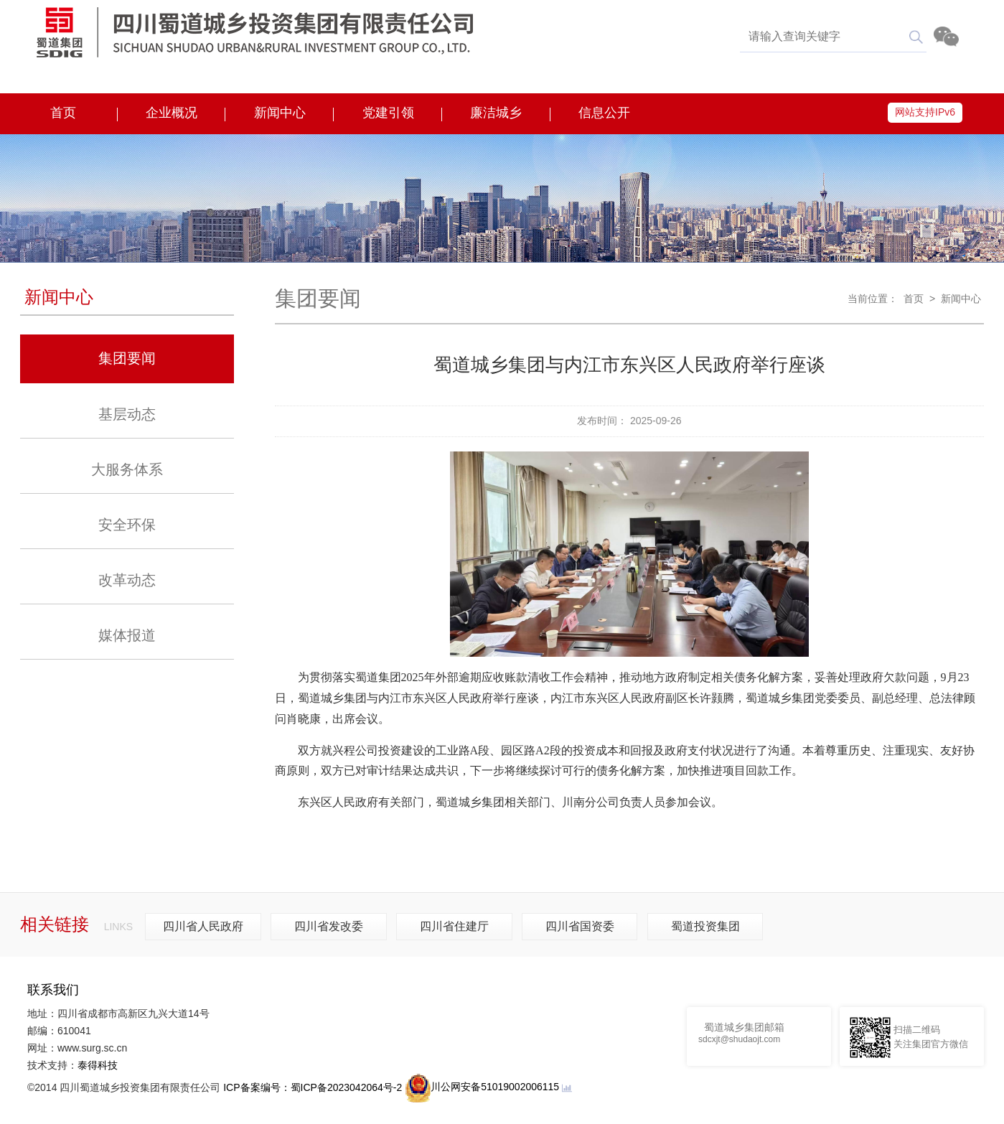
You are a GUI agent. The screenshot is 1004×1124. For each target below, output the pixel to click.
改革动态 (127, 580)
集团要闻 (127, 358)
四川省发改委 (328, 926)
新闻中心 (280, 113)
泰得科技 (98, 1065)
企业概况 (171, 113)
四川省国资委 (579, 926)
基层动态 (127, 414)
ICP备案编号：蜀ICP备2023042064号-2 (312, 1086)
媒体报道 (127, 635)
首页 (63, 113)
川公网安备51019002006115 (482, 1086)
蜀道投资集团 (705, 926)
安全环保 (127, 525)
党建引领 (388, 113)
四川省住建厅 (454, 926)
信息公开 (604, 113)
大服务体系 (127, 469)
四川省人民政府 (203, 926)
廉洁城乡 (496, 113)
